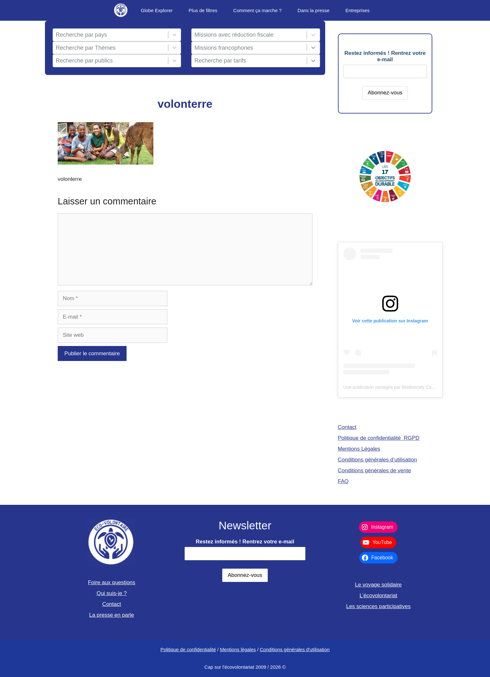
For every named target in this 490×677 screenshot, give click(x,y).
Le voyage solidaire (378, 585)
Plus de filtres (203, 10)
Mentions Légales (359, 449)
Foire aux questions (111, 582)
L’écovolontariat (378, 595)
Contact (347, 427)
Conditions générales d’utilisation (377, 460)
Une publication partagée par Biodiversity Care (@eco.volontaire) (407, 387)
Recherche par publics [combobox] (84, 60)
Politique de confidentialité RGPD (379, 438)
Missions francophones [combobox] (223, 48)
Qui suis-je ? (112, 593)
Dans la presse (313, 10)
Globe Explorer (156, 10)
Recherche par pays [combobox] (81, 35)
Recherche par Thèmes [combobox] (86, 48)
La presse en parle (111, 615)
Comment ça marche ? (257, 10)
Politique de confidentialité (188, 649)
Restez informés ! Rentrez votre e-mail (385, 56)
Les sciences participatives (378, 606)
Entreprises (357, 10)
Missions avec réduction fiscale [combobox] (234, 35)
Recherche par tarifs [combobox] (220, 60)
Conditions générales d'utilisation (295, 649)
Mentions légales (238, 649)
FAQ (343, 481)
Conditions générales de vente (374, 470)
